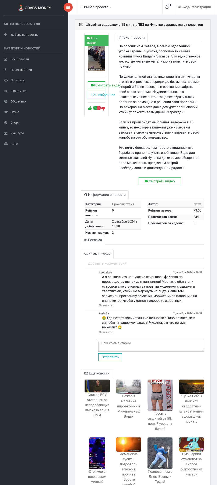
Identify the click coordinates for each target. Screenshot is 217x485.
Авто (11, 164)
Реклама (68, 219)
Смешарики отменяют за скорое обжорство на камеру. (188, 431)
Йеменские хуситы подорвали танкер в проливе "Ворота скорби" (112, 431)
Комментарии (72, 233)
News (195, 189)
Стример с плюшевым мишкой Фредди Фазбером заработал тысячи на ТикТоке (74, 450)
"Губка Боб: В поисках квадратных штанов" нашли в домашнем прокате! (188, 381)
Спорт (11, 143)
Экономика (15, 111)
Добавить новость (21, 44)
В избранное (75, 108)
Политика (14, 100)
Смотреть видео (75, 98)
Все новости (16, 79)
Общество (15, 122)
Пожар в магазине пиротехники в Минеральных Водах (112, 376)
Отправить (84, 326)
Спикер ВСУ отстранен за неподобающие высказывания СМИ (74, 377)
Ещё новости (71, 342)
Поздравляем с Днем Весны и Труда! (150, 442)
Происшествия (18, 90)
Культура (14, 153)
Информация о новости (79, 180)
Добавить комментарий (81, 242)
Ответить (79, 279)
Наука (11, 132)
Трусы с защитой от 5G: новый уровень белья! (150, 388)
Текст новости (112, 38)
